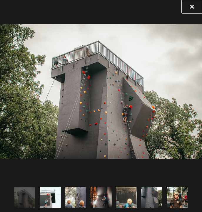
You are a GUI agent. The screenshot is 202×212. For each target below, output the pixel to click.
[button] (192, 6)
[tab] (24, 197)
